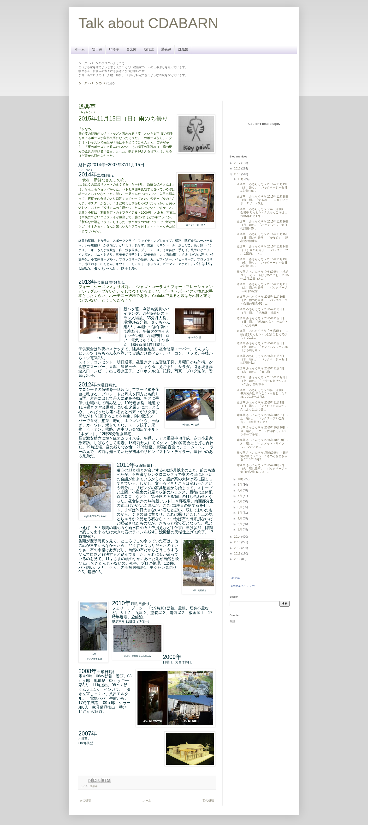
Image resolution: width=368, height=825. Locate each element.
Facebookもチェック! (242, 585)
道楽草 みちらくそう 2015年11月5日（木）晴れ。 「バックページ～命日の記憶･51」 (262, 359)
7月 (240, 496)
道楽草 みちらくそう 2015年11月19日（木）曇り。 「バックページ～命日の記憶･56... (263, 187)
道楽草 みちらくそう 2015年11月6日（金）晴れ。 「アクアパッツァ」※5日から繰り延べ (262, 347)
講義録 (166, 49)
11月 (240, 179)
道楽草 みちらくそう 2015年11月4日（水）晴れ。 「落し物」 (260, 370)
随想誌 (149, 49)
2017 (237, 163)
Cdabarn (235, 578)
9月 (240, 484)
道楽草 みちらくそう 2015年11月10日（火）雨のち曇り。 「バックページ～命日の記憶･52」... (262, 300)
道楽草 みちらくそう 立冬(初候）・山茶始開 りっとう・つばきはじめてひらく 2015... (262, 334)
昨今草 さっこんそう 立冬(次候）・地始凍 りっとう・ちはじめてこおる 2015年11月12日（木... (263, 275)
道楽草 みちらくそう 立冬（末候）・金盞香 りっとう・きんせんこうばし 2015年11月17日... (262, 212)
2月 (240, 524)
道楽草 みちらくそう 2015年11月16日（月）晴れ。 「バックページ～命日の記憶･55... (263, 225)
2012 (237, 548)
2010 (237, 559)
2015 (237, 174)
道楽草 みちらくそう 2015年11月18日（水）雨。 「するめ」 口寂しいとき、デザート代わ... (263, 200)
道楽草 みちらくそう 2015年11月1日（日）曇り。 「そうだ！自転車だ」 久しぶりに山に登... (262, 406)
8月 (240, 490)
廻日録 (97, 49)
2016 (237, 168)
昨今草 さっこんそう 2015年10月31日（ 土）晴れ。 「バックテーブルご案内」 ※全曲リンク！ (263, 418)
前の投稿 (208, 800)
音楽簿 (131, 49)
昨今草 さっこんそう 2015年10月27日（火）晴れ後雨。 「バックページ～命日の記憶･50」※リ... (262, 469)
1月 (240, 529)
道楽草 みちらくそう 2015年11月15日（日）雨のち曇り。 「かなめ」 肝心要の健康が (263, 237)
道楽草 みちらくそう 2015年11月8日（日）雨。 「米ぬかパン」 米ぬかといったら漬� (262, 322)
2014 (237, 536)
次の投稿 (85, 800)
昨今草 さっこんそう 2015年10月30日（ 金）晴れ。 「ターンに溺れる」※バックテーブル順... (263, 431)
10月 (240, 479)
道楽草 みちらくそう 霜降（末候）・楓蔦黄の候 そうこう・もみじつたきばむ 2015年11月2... (262, 393)
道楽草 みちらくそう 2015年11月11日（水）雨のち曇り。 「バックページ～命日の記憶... (263, 288)
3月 (240, 518)
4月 (240, 512)
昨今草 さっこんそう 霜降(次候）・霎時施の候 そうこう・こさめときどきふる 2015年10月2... (262, 456)
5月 (240, 507)
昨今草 (114, 49)
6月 (240, 501)
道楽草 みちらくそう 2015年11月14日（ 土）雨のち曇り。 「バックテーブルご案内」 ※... (263, 250)
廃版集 (183, 49)
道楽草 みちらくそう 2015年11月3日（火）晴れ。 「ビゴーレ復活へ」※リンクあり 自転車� (263, 381)
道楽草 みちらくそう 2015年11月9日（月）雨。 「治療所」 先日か (260, 310)
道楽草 (94, 786)
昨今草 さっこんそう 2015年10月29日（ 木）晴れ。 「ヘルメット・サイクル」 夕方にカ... (263, 443)
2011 (237, 553)
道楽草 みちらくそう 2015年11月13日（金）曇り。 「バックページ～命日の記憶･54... (263, 263)
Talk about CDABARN (148, 23)
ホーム (80, 49)
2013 (237, 542)
